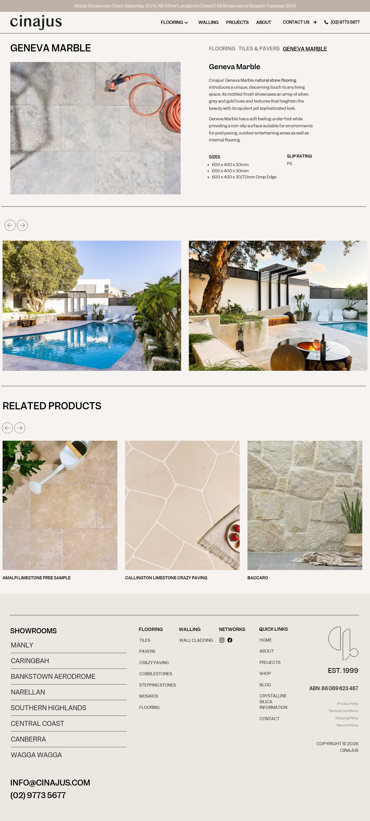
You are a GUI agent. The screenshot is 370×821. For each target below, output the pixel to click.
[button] (10, 225)
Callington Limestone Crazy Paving (166, 578)
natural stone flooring (275, 80)
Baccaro (257, 578)
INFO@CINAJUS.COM (50, 783)
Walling (208, 22)
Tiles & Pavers (259, 48)
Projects (237, 22)
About (263, 22)
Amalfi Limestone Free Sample (37, 578)
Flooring (176, 22)
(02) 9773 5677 (38, 795)
